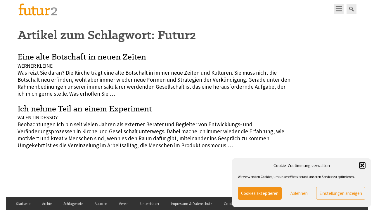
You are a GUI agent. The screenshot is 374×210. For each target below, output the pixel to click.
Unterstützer (149, 203)
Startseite (23, 203)
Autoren (101, 203)
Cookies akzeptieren (259, 193)
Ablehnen (299, 193)
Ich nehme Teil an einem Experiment (85, 108)
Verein (124, 203)
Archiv (47, 203)
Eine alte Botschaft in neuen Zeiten (82, 56)
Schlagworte (73, 203)
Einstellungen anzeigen (340, 193)
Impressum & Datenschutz (191, 203)
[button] (362, 165)
